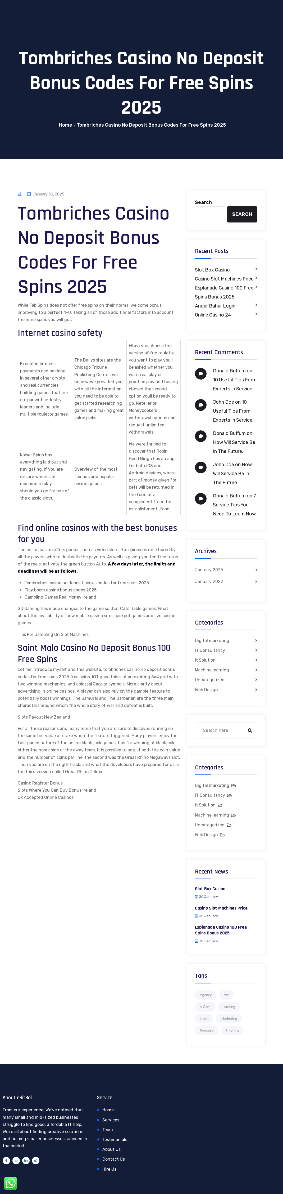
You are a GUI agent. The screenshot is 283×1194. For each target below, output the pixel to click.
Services (110, 1119)
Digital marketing (212, 640)
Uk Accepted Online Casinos (46, 797)
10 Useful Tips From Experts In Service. (233, 411)
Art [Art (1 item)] (226, 994)
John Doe (223, 402)
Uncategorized (210, 679)
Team (107, 1129)
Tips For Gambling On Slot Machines (53, 634)
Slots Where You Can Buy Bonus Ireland (57, 790)
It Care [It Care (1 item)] (205, 1006)
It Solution (205, 660)
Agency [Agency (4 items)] (206, 994)
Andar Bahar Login (215, 306)
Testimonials (114, 1139)
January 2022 (209, 581)
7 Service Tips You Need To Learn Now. (235, 505)
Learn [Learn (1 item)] (204, 1018)
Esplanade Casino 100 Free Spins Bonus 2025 (224, 292)
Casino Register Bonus (40, 783)
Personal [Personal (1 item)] (207, 1030)
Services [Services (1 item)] (232, 1030)
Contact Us (113, 1159)
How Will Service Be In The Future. (232, 473)
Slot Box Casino (212, 270)
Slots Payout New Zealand (44, 717)
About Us (111, 1149)
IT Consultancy (210, 650)
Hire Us (109, 1169)
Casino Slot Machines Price (224, 279)
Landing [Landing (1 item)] (228, 1006)
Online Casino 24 (213, 315)
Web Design (206, 689)
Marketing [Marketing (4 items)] (229, 1018)
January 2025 (209, 569)
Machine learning (212, 669)
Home (65, 125)
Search (203, 202)
